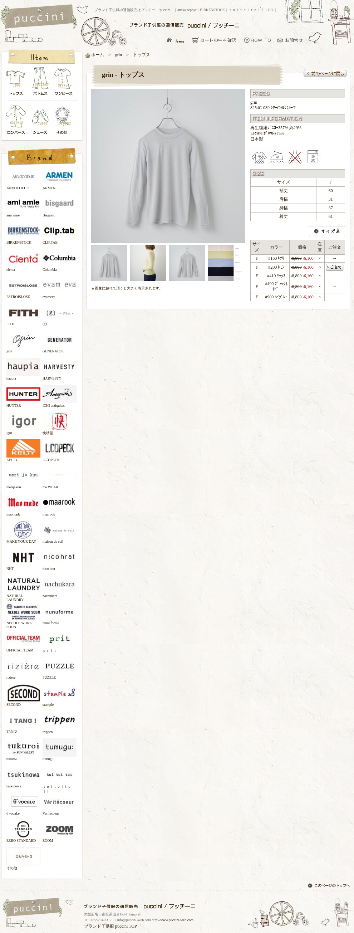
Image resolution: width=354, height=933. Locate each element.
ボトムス (40, 83)
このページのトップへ (329, 886)
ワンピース (64, 83)
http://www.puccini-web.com (172, 920)
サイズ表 (327, 231)
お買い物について (258, 39)
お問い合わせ (292, 39)
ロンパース (17, 120)
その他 (64, 120)
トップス (16, 83)
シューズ (41, 120)
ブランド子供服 (99, 926)
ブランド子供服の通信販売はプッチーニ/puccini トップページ (39, 17)
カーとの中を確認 (216, 39)
